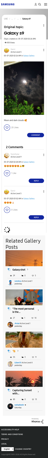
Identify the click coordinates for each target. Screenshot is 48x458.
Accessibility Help (10, 430)
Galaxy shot (18, 269)
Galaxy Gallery (28, 56)
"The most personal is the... (23, 310)
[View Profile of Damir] (13, 49)
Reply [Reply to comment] (36, 181)
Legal (4, 444)
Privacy (5, 439)
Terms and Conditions (12, 434)
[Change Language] (7, 449)
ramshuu (18, 281)
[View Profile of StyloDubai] (15, 154)
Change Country (23, 449)
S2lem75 (17, 363)
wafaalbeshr (19, 405)
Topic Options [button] (39, 25)
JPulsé (16, 323)
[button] (39, 50)
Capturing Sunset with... (22, 392)
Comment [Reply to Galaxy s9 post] (35, 135)
